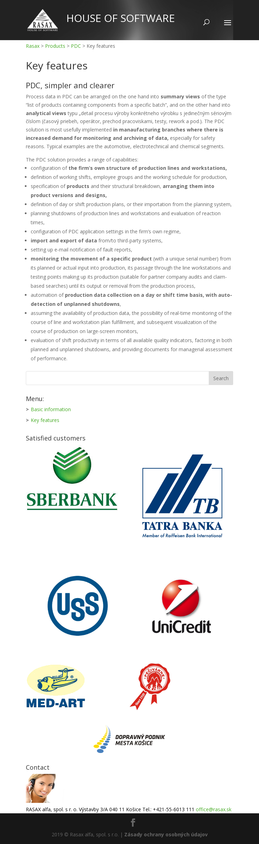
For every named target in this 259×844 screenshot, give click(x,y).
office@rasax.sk (213, 809)
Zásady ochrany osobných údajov (166, 834)
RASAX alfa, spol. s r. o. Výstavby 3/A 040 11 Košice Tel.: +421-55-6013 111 (111, 809)
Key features (45, 420)
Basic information (51, 409)
